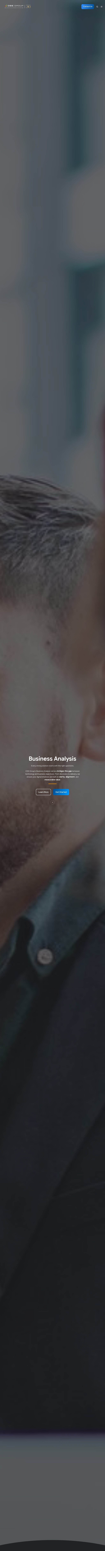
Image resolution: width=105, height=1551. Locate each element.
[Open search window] (97, 7)
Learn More (43, 792)
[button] (52, 802)
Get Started (61, 792)
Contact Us (87, 6)
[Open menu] (101, 7)
